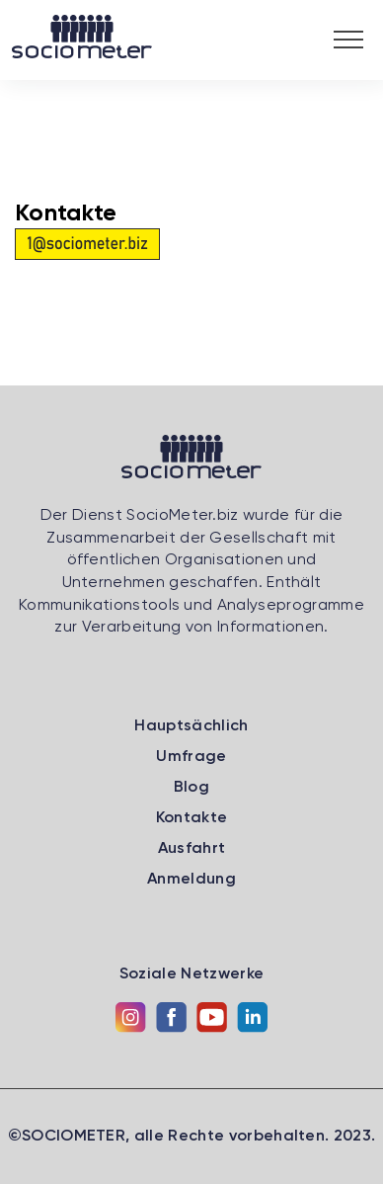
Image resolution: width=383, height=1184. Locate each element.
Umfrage (191, 757)
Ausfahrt (192, 849)
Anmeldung (191, 880)
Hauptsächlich (191, 726)
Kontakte (192, 818)
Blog (191, 788)
